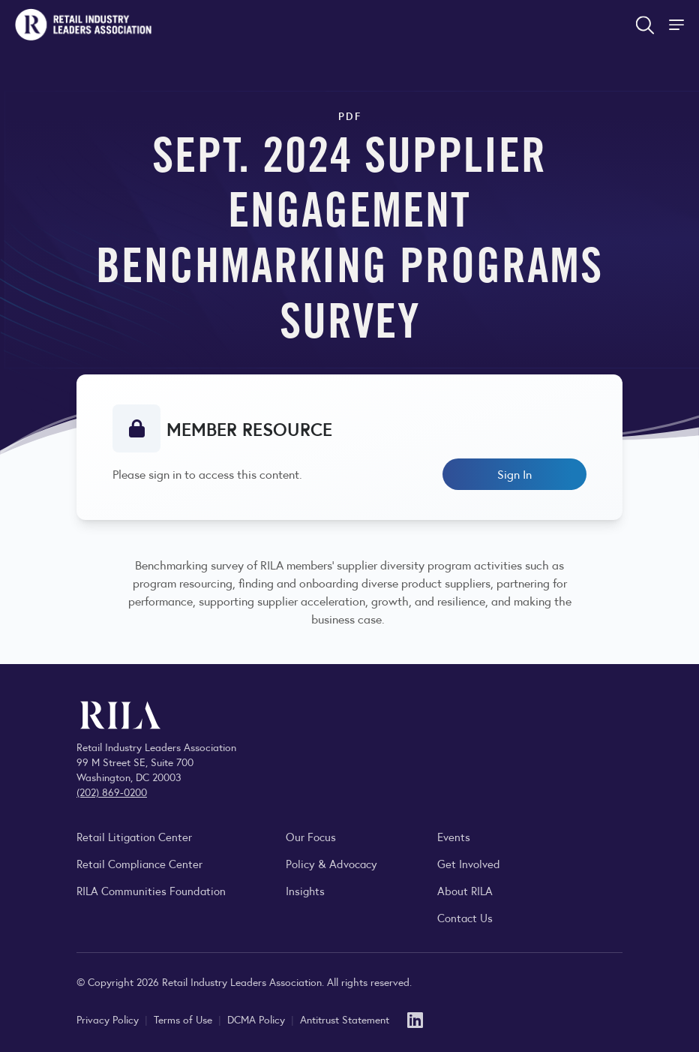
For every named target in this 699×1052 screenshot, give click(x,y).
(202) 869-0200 (111, 791)
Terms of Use (184, 1018)
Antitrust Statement (344, 1018)
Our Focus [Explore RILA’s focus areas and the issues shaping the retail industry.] (311, 836)
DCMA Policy (257, 1018)
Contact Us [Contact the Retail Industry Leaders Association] (465, 917)
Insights (305, 890)
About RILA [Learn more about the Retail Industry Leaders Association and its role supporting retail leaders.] (465, 890)
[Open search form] (645, 25)
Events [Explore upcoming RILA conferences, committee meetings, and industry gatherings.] (453, 836)
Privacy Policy (109, 1018)
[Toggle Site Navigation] (678, 25)
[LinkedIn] (415, 1018)
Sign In (514, 473)
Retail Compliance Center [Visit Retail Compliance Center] (139, 863)
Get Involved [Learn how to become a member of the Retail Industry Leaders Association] (468, 863)
